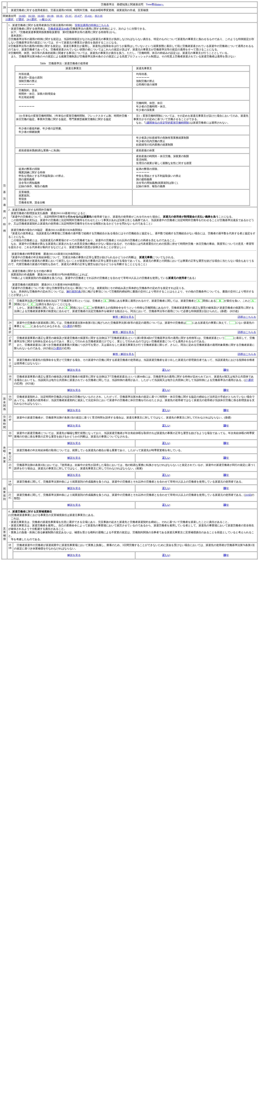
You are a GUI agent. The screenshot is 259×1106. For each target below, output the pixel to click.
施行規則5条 (73, 291)
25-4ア (78, 16)
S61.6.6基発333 (65, 213)
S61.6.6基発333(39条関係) (64, 253)
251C (9, 496)
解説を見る (74, 370)
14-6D (22, 16)
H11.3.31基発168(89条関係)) (64, 284)
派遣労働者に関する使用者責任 (30, 25)
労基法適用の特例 (60, 25)
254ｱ (10, 418)
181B (9, 546)
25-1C (68, 16)
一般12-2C (45, 19)
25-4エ (88, 16)
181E (10, 378)
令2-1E (98, 16)
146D (10, 483)
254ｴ (10, 466)
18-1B (50, 16)
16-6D (40, 16)
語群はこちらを (247, 317)
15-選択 (68, 326)
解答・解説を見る (123, 317)
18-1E (59, 16)
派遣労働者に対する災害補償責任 (32, 511)
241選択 (10, 327)
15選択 (9, 19)
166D (10, 434)
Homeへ (159, 4)
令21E (10, 363)
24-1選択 (32, 19)
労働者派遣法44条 (58, 28)
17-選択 (249, 380)
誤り (226, 390)
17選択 (20, 19)
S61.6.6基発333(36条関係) (66, 229)
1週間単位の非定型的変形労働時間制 (167, 122)
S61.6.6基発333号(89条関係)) (60, 274)
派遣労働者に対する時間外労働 (30, 209)
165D (10, 398)
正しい (166, 390)
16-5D (31, 16)
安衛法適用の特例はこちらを (92, 25)
